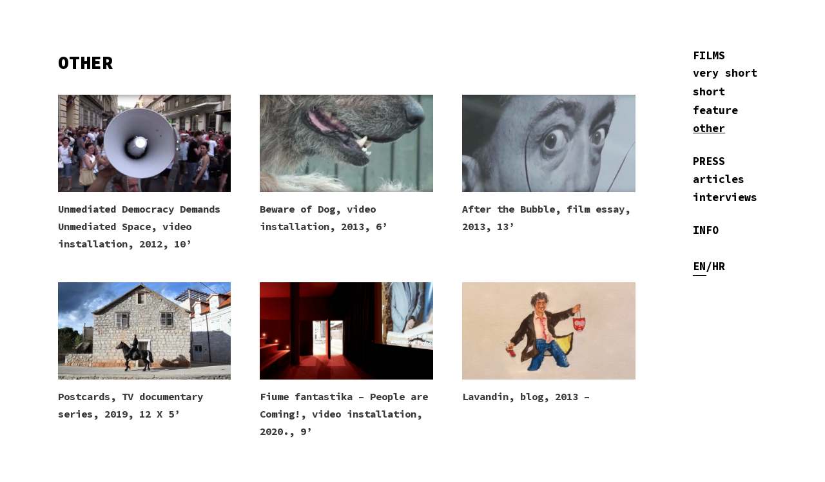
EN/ (702, 266)
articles (718, 179)
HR (718, 266)
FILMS (709, 56)
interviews (725, 197)
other (709, 128)
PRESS (709, 161)
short (709, 92)
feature (715, 110)
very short (725, 73)
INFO (706, 230)
